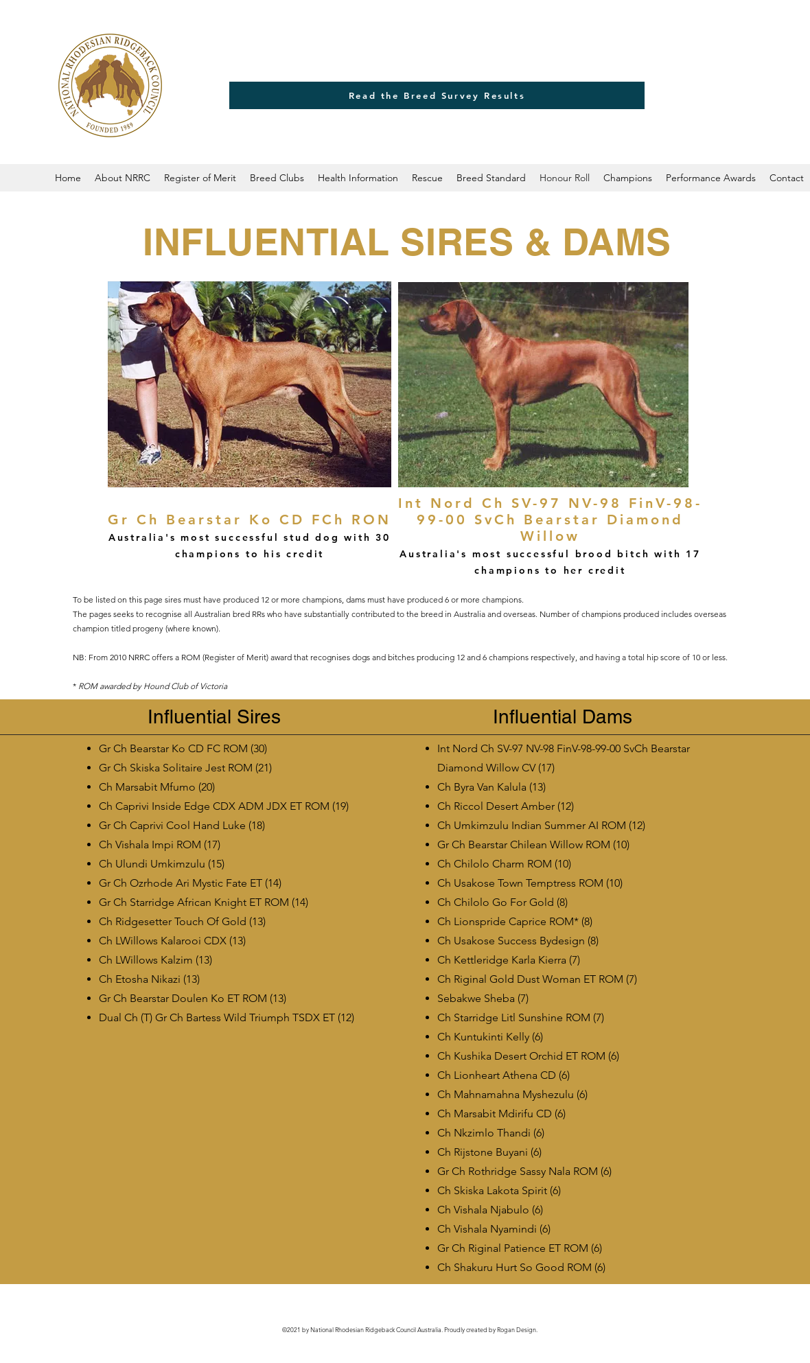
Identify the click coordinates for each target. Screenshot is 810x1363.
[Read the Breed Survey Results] (437, 95)
